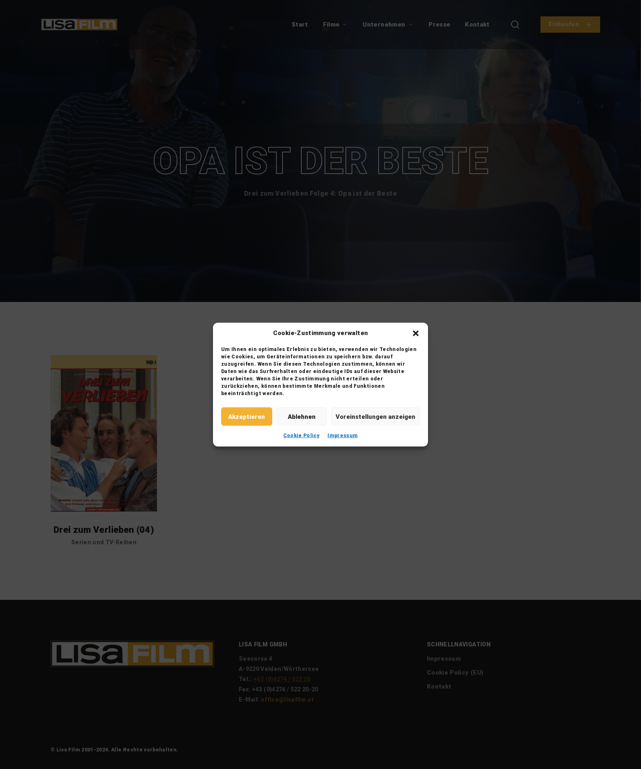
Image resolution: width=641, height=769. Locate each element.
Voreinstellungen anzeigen (375, 416)
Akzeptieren (246, 416)
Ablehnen (302, 416)
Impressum (342, 435)
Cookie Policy (301, 435)
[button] (416, 333)
